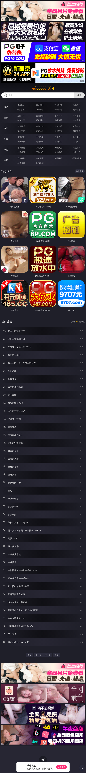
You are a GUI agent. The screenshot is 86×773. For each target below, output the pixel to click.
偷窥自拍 (21, 137)
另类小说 (40, 152)
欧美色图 (58, 137)
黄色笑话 (58, 152)
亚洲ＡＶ (21, 115)
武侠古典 (76, 147)
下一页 (47, 655)
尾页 (56, 655)
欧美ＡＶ (58, 115)
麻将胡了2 (21, 109)
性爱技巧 (76, 152)
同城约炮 (21, 158)
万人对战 (58, 105)
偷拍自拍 (40, 126)
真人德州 (40, 105)
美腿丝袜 (21, 141)
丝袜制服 (40, 120)
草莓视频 (58, 158)
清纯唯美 (40, 141)
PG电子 (21, 105)
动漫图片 (76, 137)
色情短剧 (40, 163)
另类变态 (76, 131)
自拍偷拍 (40, 115)
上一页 (38, 655)
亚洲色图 (40, 137)
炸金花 (40, 109)
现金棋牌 (58, 109)
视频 (6, 117)
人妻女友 (58, 147)
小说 (6, 149)
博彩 (6, 107)
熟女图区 (58, 141)
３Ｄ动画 (76, 115)
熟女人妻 (21, 120)
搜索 (79, 95)
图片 (6, 138)
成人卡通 (58, 126)
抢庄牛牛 (76, 109)
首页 (29, 655)
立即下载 (61, 767)
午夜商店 (40, 158)
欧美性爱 (76, 126)
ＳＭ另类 (76, 120)
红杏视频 (21, 163)
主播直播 (58, 120)
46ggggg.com (43, 88)
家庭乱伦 (40, 147)
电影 (6, 128)
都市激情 (21, 147)
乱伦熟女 (58, 131)
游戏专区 (76, 105)
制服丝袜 (21, 131)
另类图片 (76, 141)
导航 (6, 160)
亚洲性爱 (21, 126)
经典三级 (40, 131)
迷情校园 (21, 152)
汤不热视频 (76, 158)
